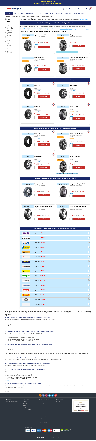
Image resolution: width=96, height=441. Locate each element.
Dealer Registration (60, 401)
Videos (24, 407)
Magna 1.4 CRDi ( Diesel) (66, 29)
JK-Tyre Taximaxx (75, 35)
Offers (51, 13)
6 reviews (41, 62)
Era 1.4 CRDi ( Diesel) (46, 29)
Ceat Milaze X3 (39, 57)
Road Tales (68, 13)
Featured (25, 403)
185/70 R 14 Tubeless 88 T (41, 36)
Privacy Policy (43, 403)
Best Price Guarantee (44, 420)
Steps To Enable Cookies (45, 418)
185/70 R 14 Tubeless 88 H (76, 59)
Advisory (25, 401)
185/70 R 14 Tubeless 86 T (41, 209)
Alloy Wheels (29, 13)
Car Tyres (8, 13)
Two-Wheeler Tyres (19, 13)
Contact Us (42, 410)
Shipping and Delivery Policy (46, 405)
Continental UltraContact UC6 (79, 57)
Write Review (37, 90)
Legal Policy (42, 401)
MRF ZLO (37, 106)
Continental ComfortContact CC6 (43, 207)
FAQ (41, 414)
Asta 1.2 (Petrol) (24, 29)
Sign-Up (85, 9)
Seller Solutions (79, 13)
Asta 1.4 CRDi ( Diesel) (34, 29)
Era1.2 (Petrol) (55, 29)
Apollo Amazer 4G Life (41, 35)
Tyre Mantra (59, 13)
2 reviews (76, 111)
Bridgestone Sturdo (40, 184)
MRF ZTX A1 (73, 85)
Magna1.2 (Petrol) (78, 29)
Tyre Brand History (27, 409)
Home (8, 16)
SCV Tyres (38, 13)
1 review (76, 40)
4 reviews (76, 62)
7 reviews (41, 40)
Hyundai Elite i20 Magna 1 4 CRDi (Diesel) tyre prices (36, 16)
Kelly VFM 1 (37, 85)
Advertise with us (43, 422)
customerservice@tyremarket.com (12, 401)
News (24, 405)
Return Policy (43, 407)
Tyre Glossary (43, 416)
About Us (42, 412)
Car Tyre (36, 38)
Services (45, 13)
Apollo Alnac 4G (74, 106)
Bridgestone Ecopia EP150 (77, 184)
